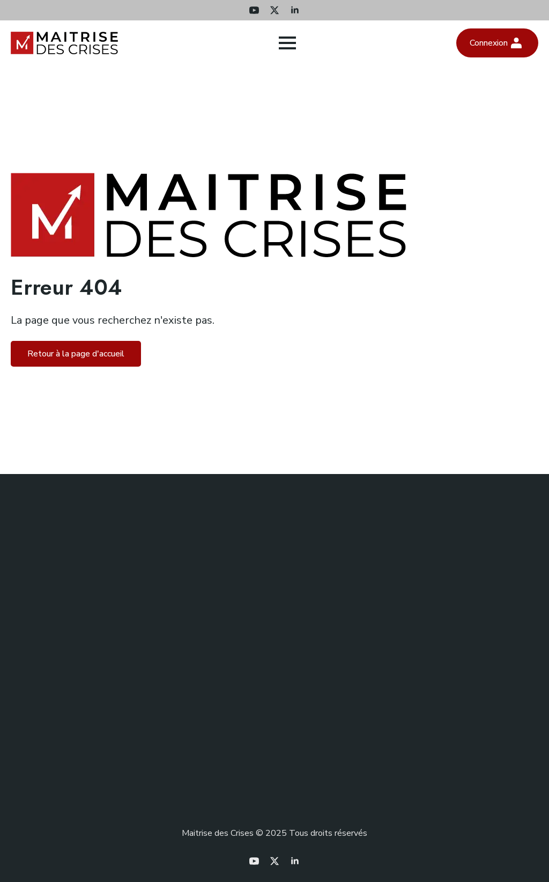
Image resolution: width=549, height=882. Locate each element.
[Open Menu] (287, 43)
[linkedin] (295, 10)
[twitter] (274, 10)
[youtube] (254, 10)
